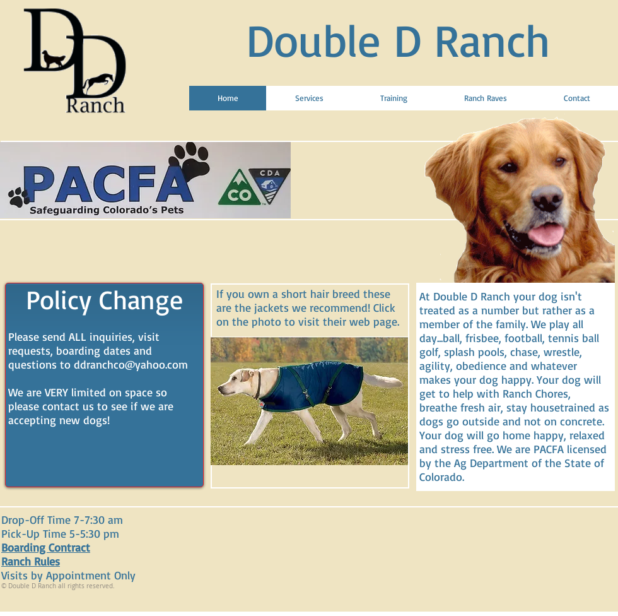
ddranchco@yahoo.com (131, 364)
